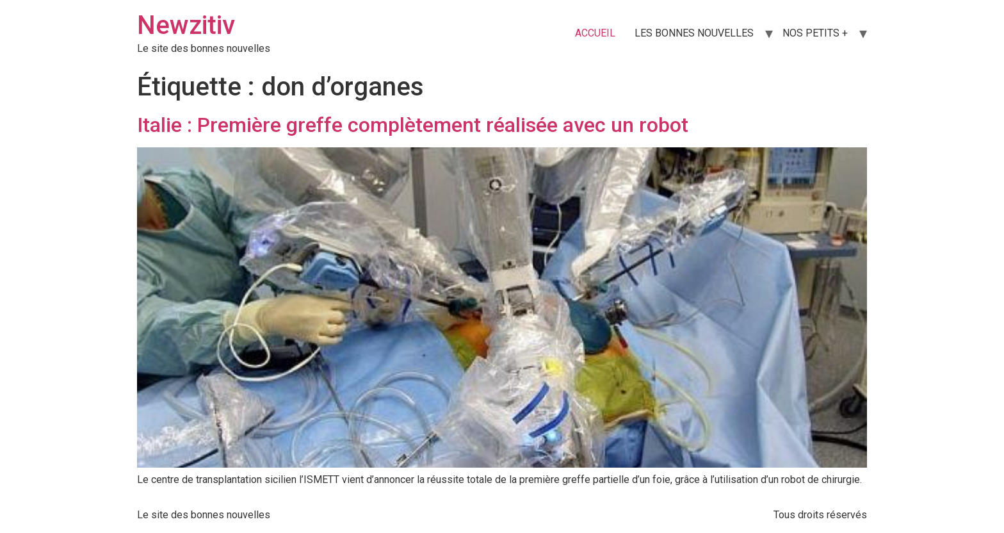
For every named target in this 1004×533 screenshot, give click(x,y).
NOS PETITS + (815, 33)
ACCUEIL (595, 33)
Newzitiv (186, 25)
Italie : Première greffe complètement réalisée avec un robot (412, 125)
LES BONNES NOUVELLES (694, 33)
